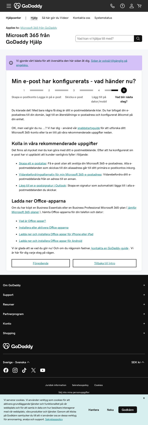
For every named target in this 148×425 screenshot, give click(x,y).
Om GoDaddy (12, 285)
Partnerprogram (13, 313)
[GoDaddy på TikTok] (24, 372)
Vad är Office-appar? (32, 220)
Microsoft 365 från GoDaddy (38, 27)
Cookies (98, 385)
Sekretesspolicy (80, 385)
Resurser (8, 304)
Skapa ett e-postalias (32, 163)
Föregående (40, 263)
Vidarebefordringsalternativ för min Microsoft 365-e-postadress (60, 174)
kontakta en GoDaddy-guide (109, 248)
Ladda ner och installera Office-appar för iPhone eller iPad (56, 234)
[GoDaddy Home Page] (18, 346)
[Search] (138, 38)
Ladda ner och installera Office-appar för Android (50, 240)
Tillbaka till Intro (104, 263)
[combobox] (104, 38)
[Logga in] (131, 6)
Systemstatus (103, 17)
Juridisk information (55, 385)
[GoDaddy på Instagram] (15, 372)
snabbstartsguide (89, 127)
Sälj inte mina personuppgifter (74, 392)
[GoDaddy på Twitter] (33, 372)
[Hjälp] (122, 6)
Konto (7, 323)
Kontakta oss (81, 17)
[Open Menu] (7, 5)
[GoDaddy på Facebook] (6, 372)
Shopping (9, 333)
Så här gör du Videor (55, 17)
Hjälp (34, 17)
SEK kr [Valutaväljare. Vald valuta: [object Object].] (138, 362)
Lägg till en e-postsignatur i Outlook (42, 185)
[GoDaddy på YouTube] (43, 372)
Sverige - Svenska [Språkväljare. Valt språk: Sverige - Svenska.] (16, 362)
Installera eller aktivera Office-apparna (43, 227)
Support (8, 294)
